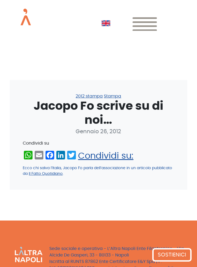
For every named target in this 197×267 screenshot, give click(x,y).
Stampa (112, 96)
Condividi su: (105, 156)
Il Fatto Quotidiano (46, 174)
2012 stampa (89, 96)
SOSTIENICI (172, 255)
